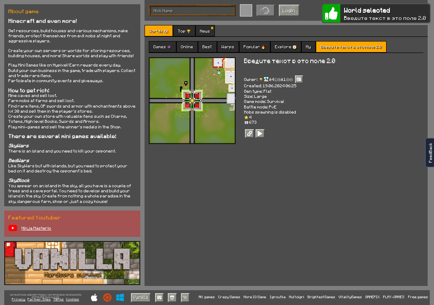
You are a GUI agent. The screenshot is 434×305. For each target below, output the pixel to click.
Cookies (72, 299)
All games (207, 297)
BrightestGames (321, 297)
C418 (56, 297)
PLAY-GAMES (393, 297)
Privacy (18, 299)
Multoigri (296, 297)
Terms (58, 299)
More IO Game (255, 297)
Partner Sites (39, 299)
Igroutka (278, 297)
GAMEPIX (372, 297)
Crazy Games (229, 297)
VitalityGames (350, 297)
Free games (418, 297)
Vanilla (140, 297)
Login (289, 10)
